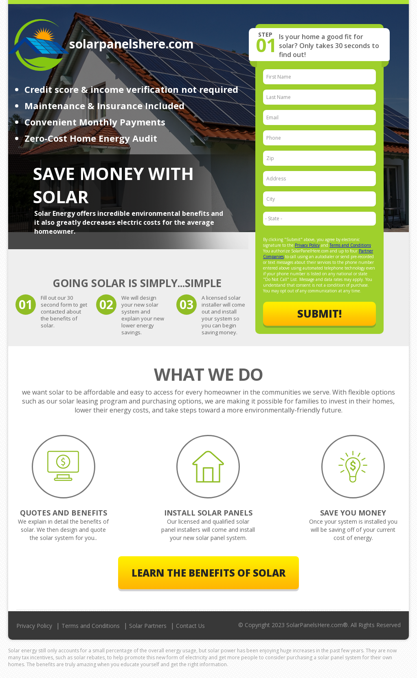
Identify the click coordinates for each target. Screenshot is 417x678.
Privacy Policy (307, 245)
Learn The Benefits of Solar (208, 572)
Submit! (319, 314)
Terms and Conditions (350, 245)
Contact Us (190, 626)
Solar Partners (148, 626)
